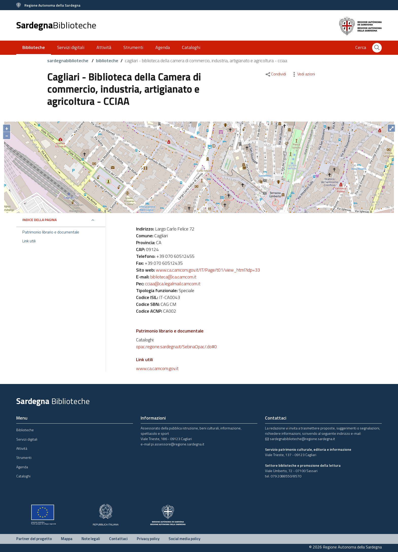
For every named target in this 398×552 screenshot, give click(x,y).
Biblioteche (25, 429)
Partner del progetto (34, 539)
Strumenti (133, 47)
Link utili (29, 241)
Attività (103, 47)
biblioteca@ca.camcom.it (173, 276)
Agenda (162, 47)
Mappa (66, 539)
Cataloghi (191, 47)
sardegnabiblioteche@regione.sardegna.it (300, 438)
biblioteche (107, 60)
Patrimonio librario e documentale (50, 232)
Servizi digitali (70, 47)
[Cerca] (377, 48)
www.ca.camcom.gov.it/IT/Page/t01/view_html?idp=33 (208, 269)
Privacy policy (148, 539)
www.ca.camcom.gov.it (157, 368)
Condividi (275, 74)
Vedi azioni (303, 74)
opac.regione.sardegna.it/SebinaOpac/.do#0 (176, 346)
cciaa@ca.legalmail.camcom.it (172, 283)
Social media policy (184, 539)
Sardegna (56, 25)
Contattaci (118, 539)
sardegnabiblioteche (68, 60)
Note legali (90, 539)
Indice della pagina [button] (39, 219)
